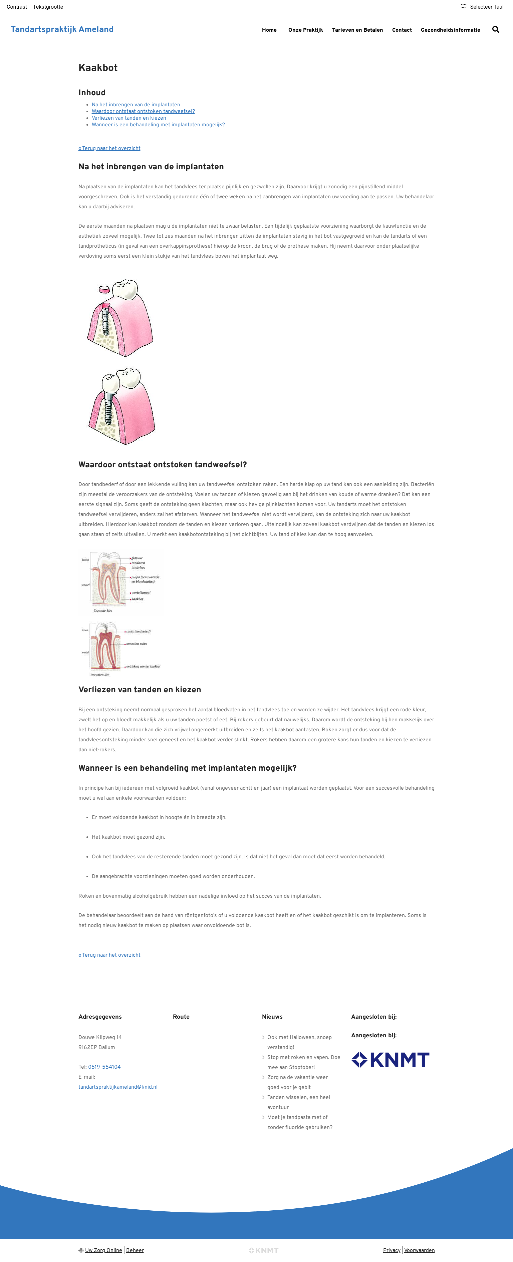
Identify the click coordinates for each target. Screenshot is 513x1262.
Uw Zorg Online (103, 1250)
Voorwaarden (419, 1250)
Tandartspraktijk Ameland (62, 30)
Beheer (135, 1250)
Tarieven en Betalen (357, 30)
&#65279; (212, 1066)
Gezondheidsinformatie (450, 30)
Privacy (392, 1250)
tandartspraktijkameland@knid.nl (118, 1087)
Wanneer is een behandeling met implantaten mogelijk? (158, 125)
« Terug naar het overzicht (109, 148)
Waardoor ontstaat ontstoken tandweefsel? (143, 111)
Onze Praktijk (305, 30)
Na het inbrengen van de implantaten (136, 105)
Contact (402, 30)
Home (269, 30)
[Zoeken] (495, 30)
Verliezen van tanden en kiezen (129, 118)
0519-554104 (104, 1067)
